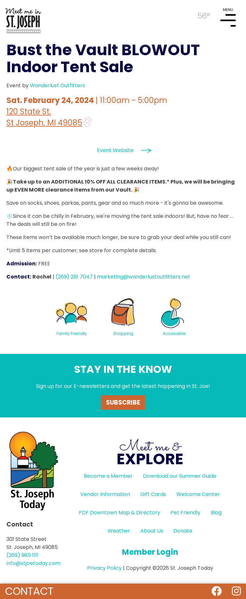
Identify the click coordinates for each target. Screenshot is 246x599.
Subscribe (123, 402)
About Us (151, 531)
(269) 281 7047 (74, 276)
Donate (182, 531)
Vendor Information (105, 494)
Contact (29, 591)
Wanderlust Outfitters (57, 85)
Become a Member (108, 476)
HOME (23, 18)
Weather (119, 531)
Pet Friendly (185, 512)
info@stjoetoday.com (33, 563)
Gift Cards (153, 494)
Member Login (150, 552)
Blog (216, 512)
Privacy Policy (104, 568)
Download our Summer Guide (179, 476)
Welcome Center (198, 494)
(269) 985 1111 (22, 555)
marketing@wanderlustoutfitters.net (143, 276)
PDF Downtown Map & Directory (119, 512)
